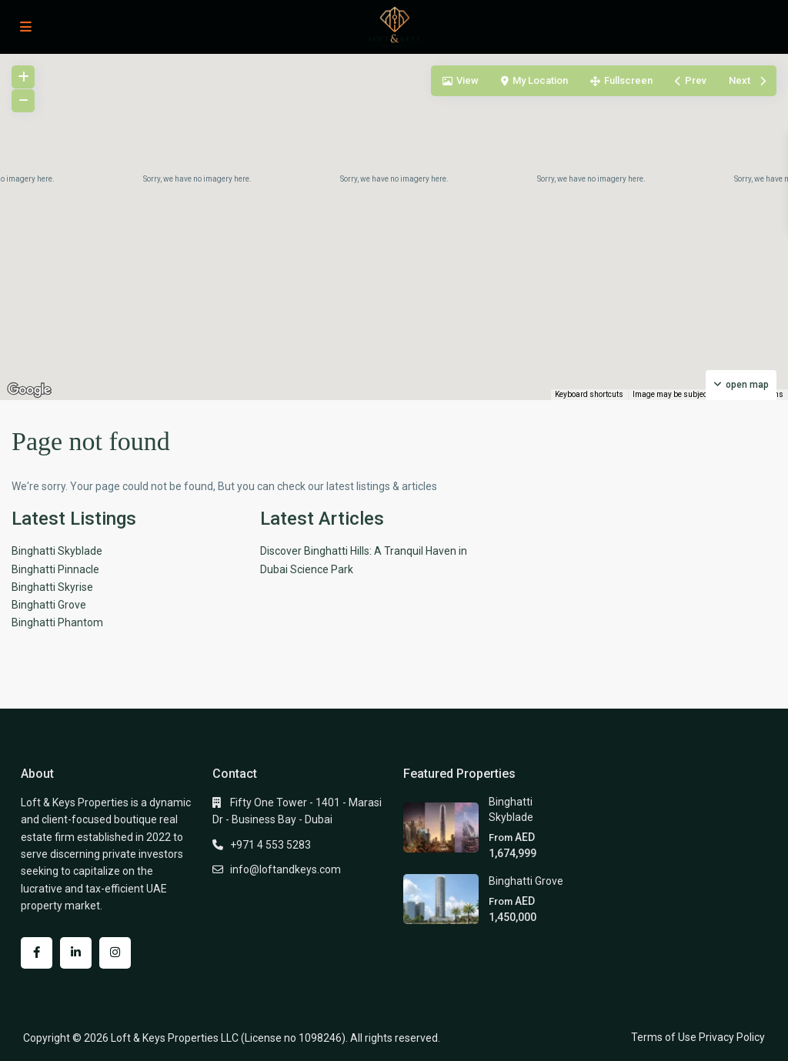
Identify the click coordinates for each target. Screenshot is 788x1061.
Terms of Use (663, 1037)
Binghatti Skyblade (57, 551)
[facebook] (36, 953)
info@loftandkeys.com (285, 869)
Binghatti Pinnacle (55, 569)
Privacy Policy (732, 1037)
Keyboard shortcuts (589, 394)
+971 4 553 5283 (270, 845)
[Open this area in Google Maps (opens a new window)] (29, 390)
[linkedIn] (76, 953)
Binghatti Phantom (57, 622)
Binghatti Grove (49, 605)
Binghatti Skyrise (52, 587)
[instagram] (115, 953)
